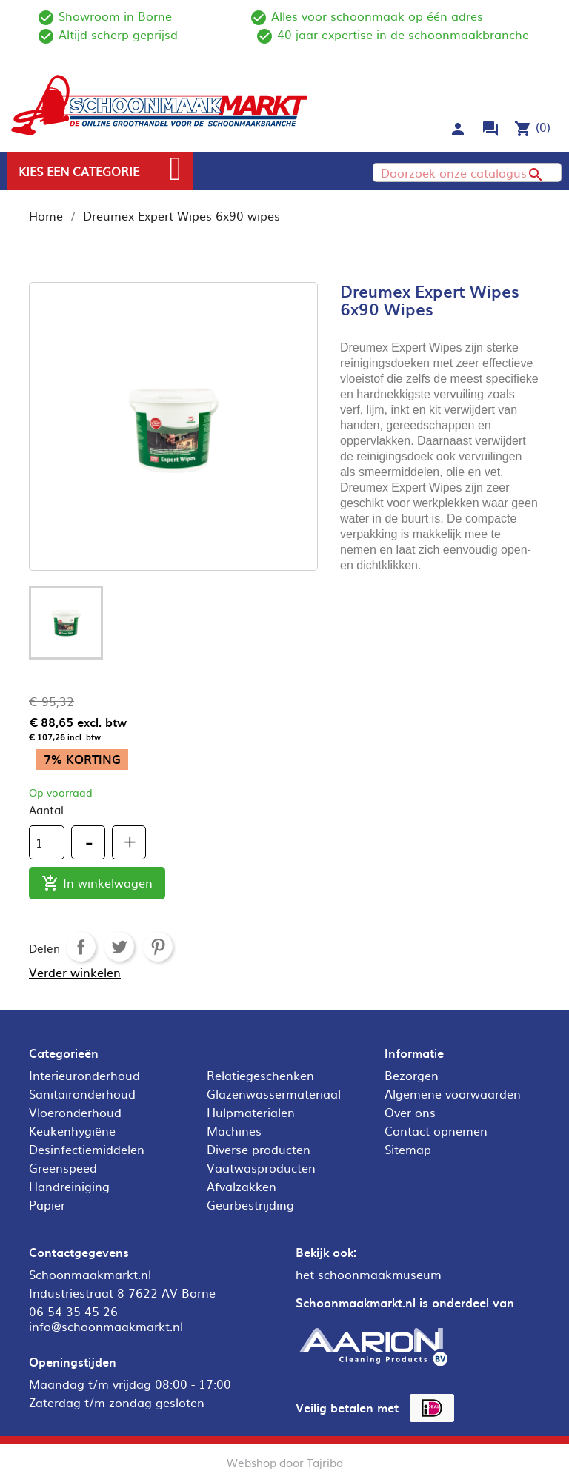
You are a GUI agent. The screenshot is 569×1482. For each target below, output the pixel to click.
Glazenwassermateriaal (274, 1093)
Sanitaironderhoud (82, 1093)
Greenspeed (63, 1167)
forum (490, 129)
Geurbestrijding (250, 1204)
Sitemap (408, 1149)
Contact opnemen (436, 1130)
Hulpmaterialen (251, 1112)
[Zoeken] (467, 172)
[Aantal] (46, 842)
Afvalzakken (241, 1186)
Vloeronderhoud (75, 1112)
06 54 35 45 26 (73, 1311)
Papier (47, 1204)
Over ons (410, 1112)
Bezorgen (412, 1075)
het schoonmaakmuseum (369, 1274)
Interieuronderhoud (84, 1075)
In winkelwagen (97, 883)
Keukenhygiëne (72, 1130)
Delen (81, 947)
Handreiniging (69, 1186)
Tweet (119, 947)
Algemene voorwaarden (453, 1093)
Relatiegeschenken (260, 1075)
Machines (234, 1130)
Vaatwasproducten (261, 1167)
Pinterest (158, 947)
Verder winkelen (75, 972)
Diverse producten (258, 1149)
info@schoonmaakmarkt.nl (106, 1325)
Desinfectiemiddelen (86, 1149)
